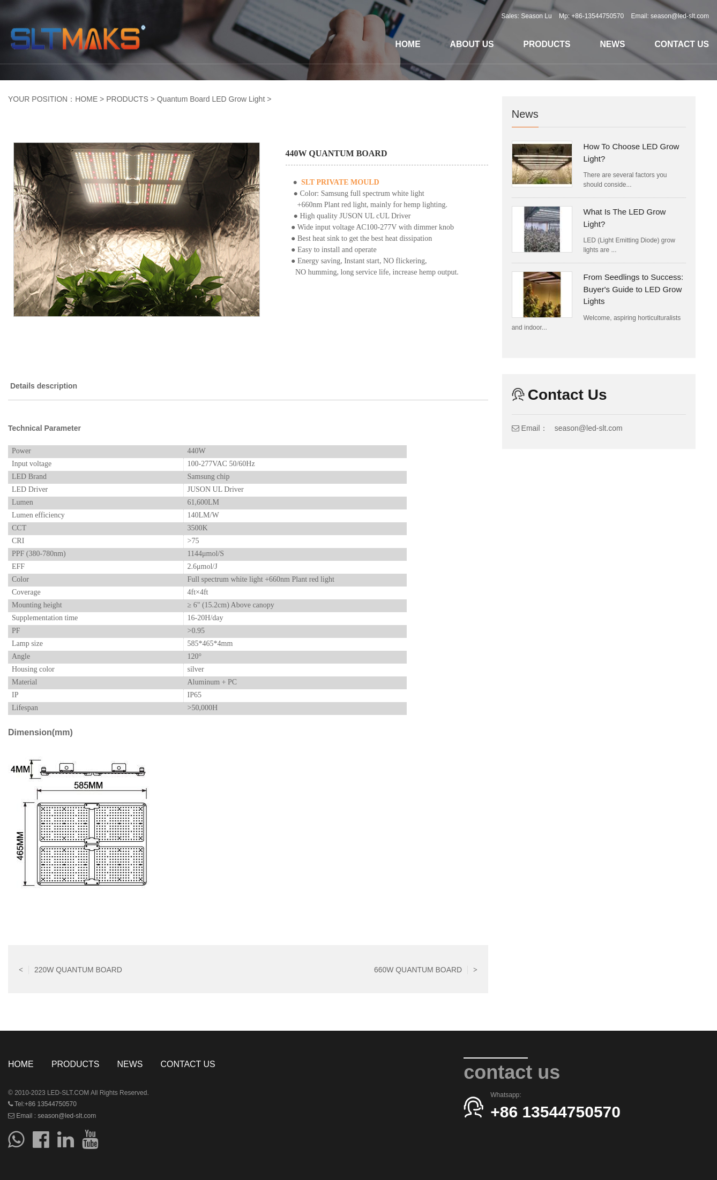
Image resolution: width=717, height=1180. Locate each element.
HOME (408, 44)
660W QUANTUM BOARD (425, 969)
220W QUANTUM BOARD (71, 969)
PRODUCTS (546, 44)
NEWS (612, 44)
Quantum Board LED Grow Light (211, 99)
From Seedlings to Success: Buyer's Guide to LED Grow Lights (633, 289)
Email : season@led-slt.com (52, 1116)
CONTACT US (681, 44)
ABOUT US (472, 44)
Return (248, 969)
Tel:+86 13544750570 (42, 1104)
